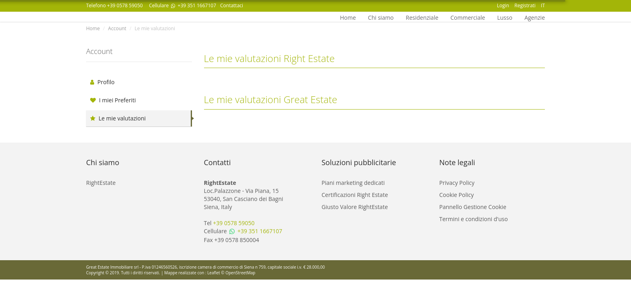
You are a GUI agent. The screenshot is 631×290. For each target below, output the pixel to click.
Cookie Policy (456, 195)
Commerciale (467, 17)
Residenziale (422, 17)
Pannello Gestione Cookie (473, 207)
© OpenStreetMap (238, 273)
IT (543, 5)
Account (117, 28)
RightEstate (100, 182)
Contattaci (231, 5)
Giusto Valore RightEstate (355, 207)
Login (503, 5)
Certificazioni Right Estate (355, 195)
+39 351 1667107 (193, 5)
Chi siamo (381, 17)
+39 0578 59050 (125, 5)
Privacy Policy (456, 182)
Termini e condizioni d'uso (473, 219)
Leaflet (213, 273)
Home (348, 17)
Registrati (525, 5)
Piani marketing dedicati (353, 182)
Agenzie (534, 17)
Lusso (504, 17)
